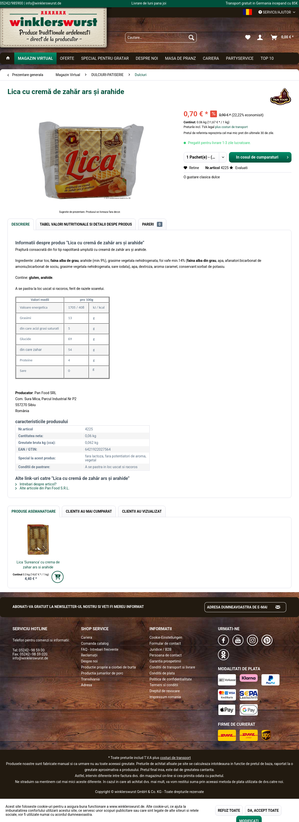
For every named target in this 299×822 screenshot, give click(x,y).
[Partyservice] (239, 58)
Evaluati (238, 168)
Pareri (152, 224)
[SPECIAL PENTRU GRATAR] (105, 58)
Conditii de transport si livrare (172, 667)
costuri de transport (175, 758)
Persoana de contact (166, 655)
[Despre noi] (146, 58)
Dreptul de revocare (165, 691)
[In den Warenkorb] (58, 577)
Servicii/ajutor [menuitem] (275, 12)
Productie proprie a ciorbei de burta (108, 667)
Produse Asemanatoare (34, 511)
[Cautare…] (161, 38)
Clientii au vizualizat (142, 511)
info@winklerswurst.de (30, 658)
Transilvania (90, 679)
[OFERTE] (67, 58)
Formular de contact (165, 643)
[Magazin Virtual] (35, 58)
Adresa (86, 685)
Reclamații (89, 655)
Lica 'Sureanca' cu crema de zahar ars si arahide (38, 564)
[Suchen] (191, 38)
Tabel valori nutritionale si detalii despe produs (86, 224)
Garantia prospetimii (165, 661)
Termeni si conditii (164, 685)
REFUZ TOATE (229, 810)
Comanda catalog (95, 643)
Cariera (86, 637)
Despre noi (89, 661)
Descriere (21, 224)
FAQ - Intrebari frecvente (99, 649)
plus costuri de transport (231, 127)
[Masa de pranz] (180, 58)
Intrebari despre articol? (36, 484)
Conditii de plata (162, 673)
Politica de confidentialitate (171, 679)
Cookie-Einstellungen (166, 637)
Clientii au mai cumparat (89, 511)
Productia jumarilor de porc (102, 673)
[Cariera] (210, 58)
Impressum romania (165, 697)
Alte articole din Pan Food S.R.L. (42, 488)
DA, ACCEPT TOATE (263, 810)
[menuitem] (161, 38)
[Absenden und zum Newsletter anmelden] (278, 607)
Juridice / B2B (161, 649)
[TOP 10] (267, 58)
